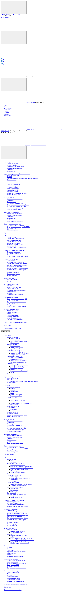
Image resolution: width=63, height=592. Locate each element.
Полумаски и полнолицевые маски (20, 478)
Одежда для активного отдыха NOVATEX (18, 227)
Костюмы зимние (15, 338)
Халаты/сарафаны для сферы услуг (20, 353)
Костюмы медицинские (17, 357)
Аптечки (9, 285)
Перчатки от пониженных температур (17, 265)
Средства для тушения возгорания (16, 306)
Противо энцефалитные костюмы (16, 206)
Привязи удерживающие (14, 253)
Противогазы (14, 479)
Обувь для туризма (12, 230)
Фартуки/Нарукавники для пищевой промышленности (22, 178)
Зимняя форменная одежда (14, 215)
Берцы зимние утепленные (17, 400)
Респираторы (14, 476)
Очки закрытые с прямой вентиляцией (21, 466)
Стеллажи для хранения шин (18, 541)
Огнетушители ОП (12, 300)
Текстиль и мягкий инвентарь (15, 319)
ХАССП (9, 177)
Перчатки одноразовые (13, 274)
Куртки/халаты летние (16, 347)
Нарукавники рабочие (16, 497)
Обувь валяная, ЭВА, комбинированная (21, 403)
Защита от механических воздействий (17, 268)
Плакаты (9, 293)
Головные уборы (11, 171)
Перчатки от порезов (13, 272)
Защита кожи (14, 488)
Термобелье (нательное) (17, 368)
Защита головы (11, 237)
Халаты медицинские (16, 359)
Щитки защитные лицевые (17, 472)
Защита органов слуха (13, 243)
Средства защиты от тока (14, 287)
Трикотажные (11, 260)
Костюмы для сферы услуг (17, 351)
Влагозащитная (11, 202)
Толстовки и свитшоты (16, 366)
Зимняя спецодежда (12, 163)
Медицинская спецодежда (14, 168)
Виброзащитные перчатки (14, 266)
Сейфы (12, 537)
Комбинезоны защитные (14, 240)
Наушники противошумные (18, 485)
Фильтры (13, 481)
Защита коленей (11, 246)
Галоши (12, 410)
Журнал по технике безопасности (16, 290)
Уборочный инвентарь (13, 316)
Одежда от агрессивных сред (15, 203)
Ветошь (9, 313)
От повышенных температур (15, 199)
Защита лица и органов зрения (15, 238)
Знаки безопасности (12, 288)
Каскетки (13, 462)
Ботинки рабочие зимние (17, 399)
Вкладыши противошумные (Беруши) (21, 484)
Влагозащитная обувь (13, 188)
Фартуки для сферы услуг (17, 354)
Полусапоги (13, 409)
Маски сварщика (15, 471)
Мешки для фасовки (13, 312)
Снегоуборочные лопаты (14, 318)
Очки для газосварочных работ (19, 469)
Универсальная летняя (13, 184)
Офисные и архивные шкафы (18, 535)
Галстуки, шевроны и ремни (15, 221)
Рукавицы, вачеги (12, 275)
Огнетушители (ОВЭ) (13, 303)
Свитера (12, 369)
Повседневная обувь (13, 191)
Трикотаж (10, 169)
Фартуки (12, 496)
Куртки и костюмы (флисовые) (19, 371)
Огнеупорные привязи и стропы (16, 255)
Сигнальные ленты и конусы (15, 294)
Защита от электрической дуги (15, 207)
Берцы (12, 393)
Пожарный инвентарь (13, 305)
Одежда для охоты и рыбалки (15, 225)
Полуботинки (14, 391)
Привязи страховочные (13, 252)
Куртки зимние (14, 340)
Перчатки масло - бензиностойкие (16, 269)
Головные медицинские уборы (18, 362)
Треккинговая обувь (16, 396)
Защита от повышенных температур (17, 263)
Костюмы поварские (13, 175)
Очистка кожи (14, 491)
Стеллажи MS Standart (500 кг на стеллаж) (22, 540)
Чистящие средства (12, 315)
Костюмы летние (15, 346)
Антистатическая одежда (14, 209)
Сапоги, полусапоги (16, 394)
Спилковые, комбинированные (15, 262)
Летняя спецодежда (12, 165)
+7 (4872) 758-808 (16, 14)
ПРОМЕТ (10, 281)
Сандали (12, 388)
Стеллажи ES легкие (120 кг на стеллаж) (21, 538)
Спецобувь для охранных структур (17, 193)
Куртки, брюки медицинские (18, 360)
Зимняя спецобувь (12, 185)
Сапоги (12, 407)
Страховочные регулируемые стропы (17, 256)
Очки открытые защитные (17, 465)
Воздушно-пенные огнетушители (16, 302)
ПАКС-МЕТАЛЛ (12, 280)
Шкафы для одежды (16, 532)
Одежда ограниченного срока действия (18, 205)
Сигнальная (10, 200)
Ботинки (12, 390)
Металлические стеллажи (17, 531)
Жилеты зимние (14, 343)
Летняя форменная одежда (14, 213)
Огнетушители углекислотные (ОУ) (17, 299)
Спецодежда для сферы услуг (15, 166)
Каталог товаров (5, 331)
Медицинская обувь (12, 190)
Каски (12, 460)
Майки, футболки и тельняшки (19, 365)
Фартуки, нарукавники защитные (16, 247)
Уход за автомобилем (13, 310)
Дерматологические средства (15, 244)
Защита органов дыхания (14, 241)
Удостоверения (11, 291)
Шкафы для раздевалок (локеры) (19, 543)
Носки (12, 372)
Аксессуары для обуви (13, 194)
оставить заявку (5, 17)
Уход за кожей (14, 490)
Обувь (9, 219)
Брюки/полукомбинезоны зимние (19, 341)
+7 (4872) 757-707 (6, 14)
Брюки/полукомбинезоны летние (19, 349)
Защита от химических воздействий (17, 271)
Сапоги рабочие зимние (17, 401)
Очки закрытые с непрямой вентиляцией (21, 468)
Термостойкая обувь (12, 187)
